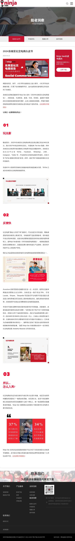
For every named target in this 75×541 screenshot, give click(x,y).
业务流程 (33, 486)
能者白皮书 (16, 39)
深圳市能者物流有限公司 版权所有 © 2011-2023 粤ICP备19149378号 (24, 537)
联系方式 (5, 521)
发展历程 (5, 492)
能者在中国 (6, 495)
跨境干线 (19, 492)
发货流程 (32, 492)
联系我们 (6, 515)
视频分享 (45, 39)
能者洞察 (33, 498)
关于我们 (6, 486)
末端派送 (19, 498)
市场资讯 (31, 39)
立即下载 (63, 69)
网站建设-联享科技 (66, 537)
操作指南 (59, 39)
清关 (17, 495)
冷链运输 (19, 501)
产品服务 (19, 486)
